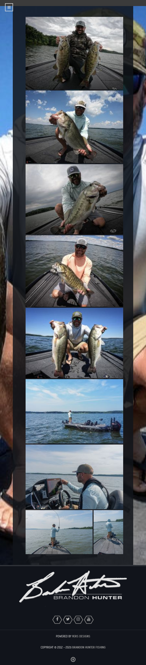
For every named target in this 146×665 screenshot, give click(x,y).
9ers (81, 636)
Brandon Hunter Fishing (89, 647)
